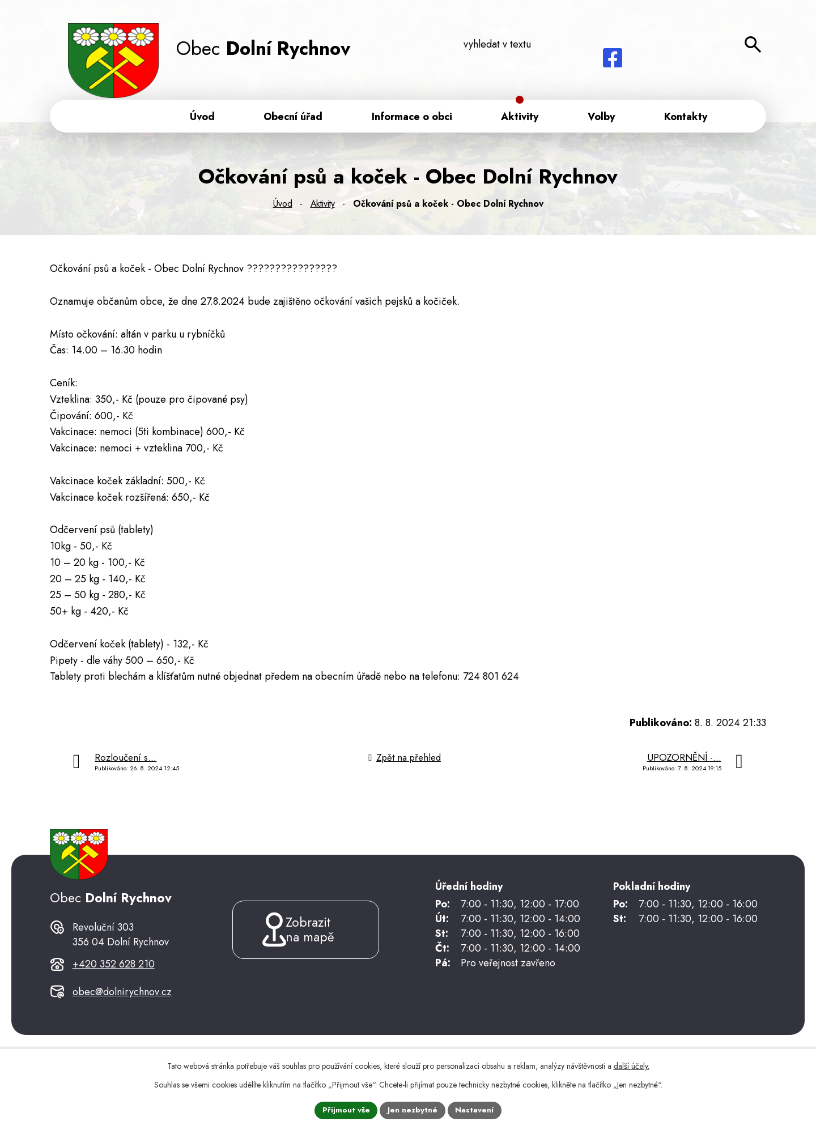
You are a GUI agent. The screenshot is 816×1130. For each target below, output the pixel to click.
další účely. (631, 1065)
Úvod (282, 205)
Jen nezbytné (413, 1109)
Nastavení (475, 1109)
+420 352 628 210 (114, 982)
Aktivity (323, 205)
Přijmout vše (345, 1109)
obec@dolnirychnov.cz (122, 1010)
